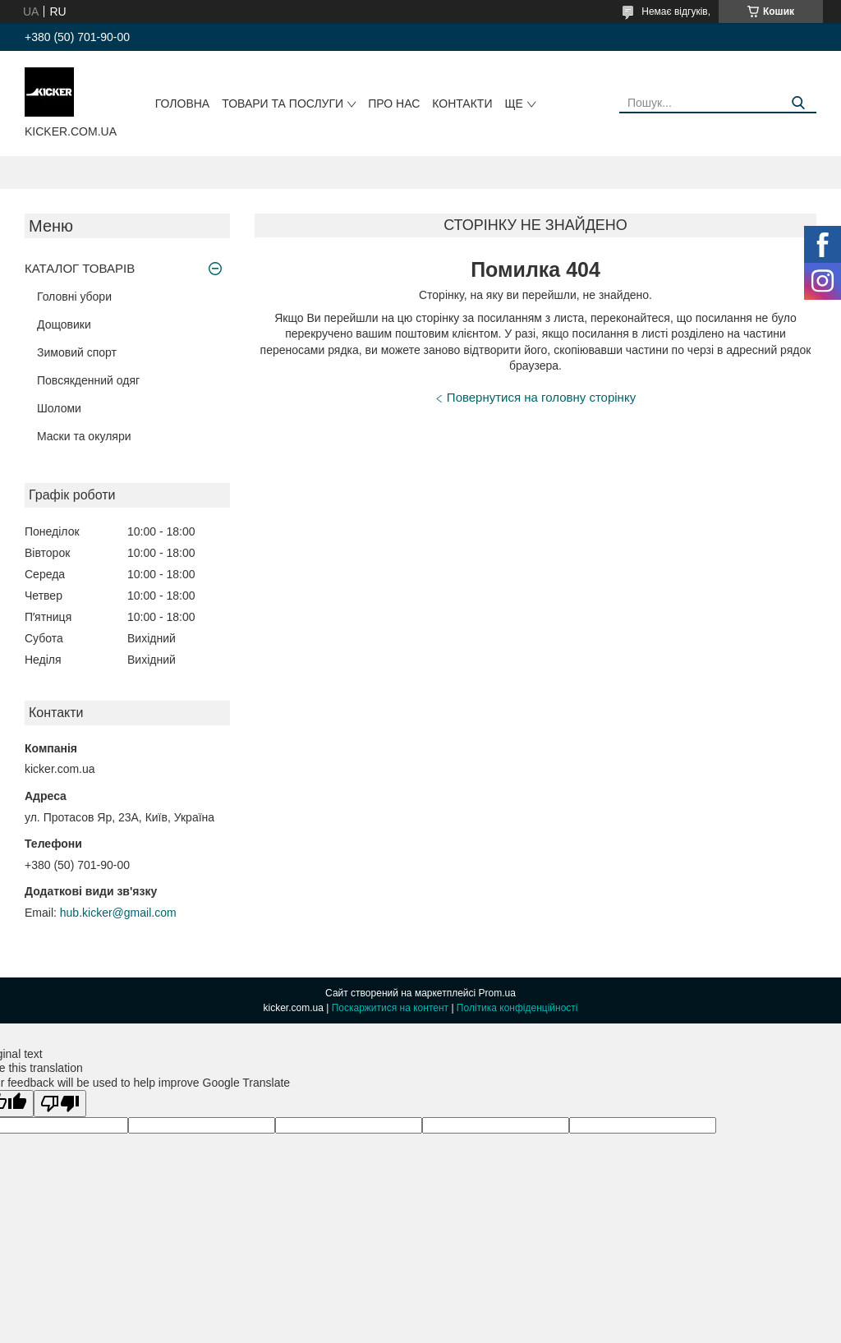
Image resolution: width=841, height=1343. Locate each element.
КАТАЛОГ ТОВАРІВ (80, 268)
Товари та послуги (282, 103)
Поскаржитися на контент (390, 1008)
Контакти (462, 103)
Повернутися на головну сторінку (541, 397)
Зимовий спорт (77, 352)
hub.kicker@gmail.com (118, 912)
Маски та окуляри (84, 436)
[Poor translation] (60, 1103)
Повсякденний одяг (88, 380)
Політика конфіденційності (517, 1008)
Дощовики (64, 324)
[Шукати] (797, 103)
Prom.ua (497, 993)
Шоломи (59, 408)
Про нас (394, 103)
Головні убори (74, 296)
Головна (182, 103)
